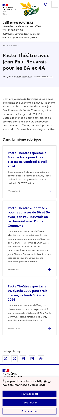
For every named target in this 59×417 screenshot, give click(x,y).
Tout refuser (29, 402)
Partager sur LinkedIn (23, 358)
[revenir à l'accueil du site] (29, 23)
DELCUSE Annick (45, 76)
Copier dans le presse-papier (41, 358)
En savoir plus (29, 411)
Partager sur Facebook (6, 358)
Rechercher (46, 4)
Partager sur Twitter (14, 358)
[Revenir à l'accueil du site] (12, 376)
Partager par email (32, 358)
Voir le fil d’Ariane (11, 45)
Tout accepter (29, 394)
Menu (54, 4)
